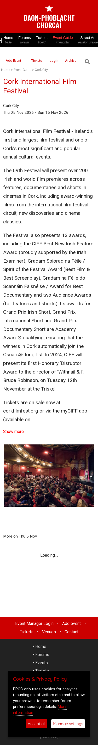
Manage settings (68, 723)
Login (54, 61)
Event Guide (63, 40)
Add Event (13, 61)
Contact (71, 631)
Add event (71, 623)
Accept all (36, 723)
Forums (24, 40)
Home (8, 40)
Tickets (42, 40)
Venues (49, 631)
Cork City (41, 70)
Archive (70, 61)
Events (41, 662)
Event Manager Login (34, 623)
